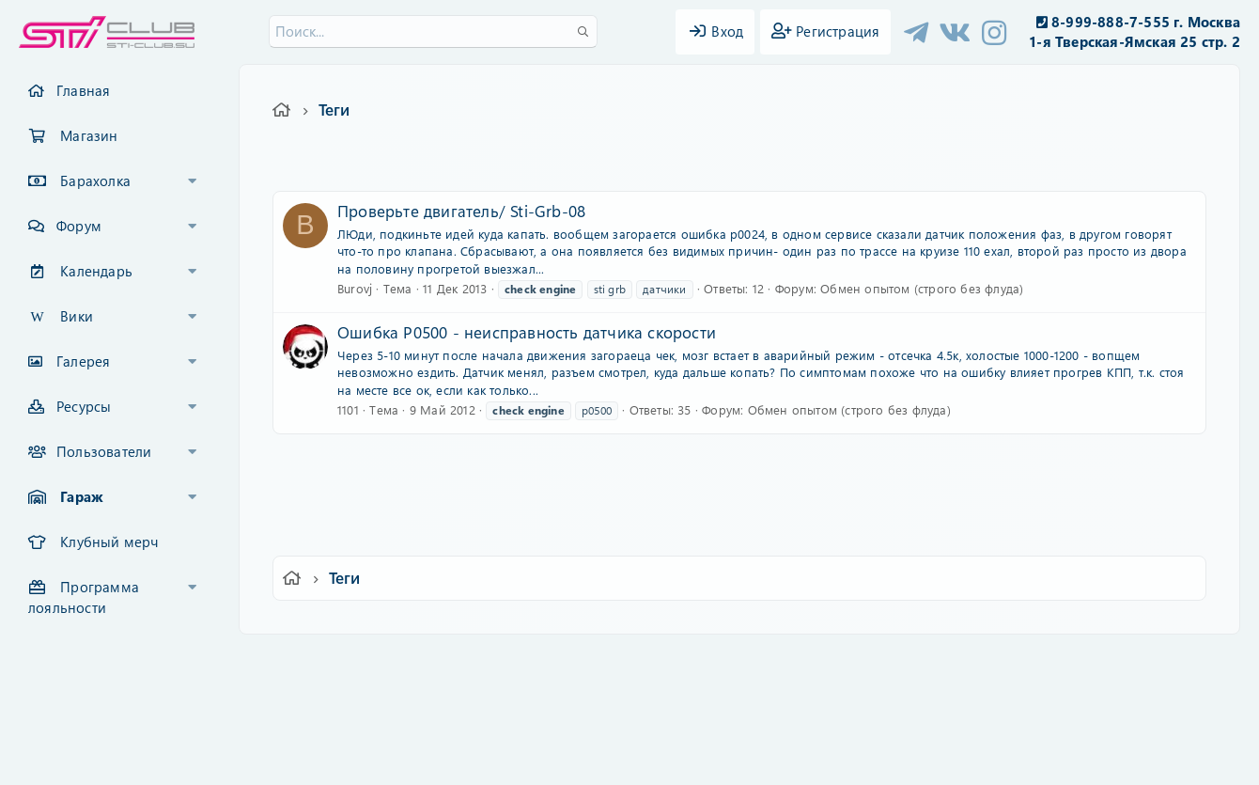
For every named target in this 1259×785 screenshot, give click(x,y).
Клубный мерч (109, 541)
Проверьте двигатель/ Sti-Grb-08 (461, 210)
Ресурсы (83, 406)
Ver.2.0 (266, 661)
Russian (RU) (354, 661)
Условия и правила (586, 661)
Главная (83, 90)
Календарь (96, 270)
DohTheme (678, 759)
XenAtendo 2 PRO (556, 730)
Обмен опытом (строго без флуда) (921, 288)
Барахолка (95, 180)
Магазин (88, 135)
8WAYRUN (715, 716)
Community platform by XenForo (629, 687)
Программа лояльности (83, 597)
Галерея (83, 361)
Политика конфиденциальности (757, 661)
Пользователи (103, 451)
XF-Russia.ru (85, 701)
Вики (76, 315)
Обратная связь (464, 661)
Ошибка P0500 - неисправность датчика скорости (526, 332)
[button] (192, 181)
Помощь (898, 661)
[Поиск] (433, 31)
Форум (78, 225)
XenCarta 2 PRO (556, 716)
